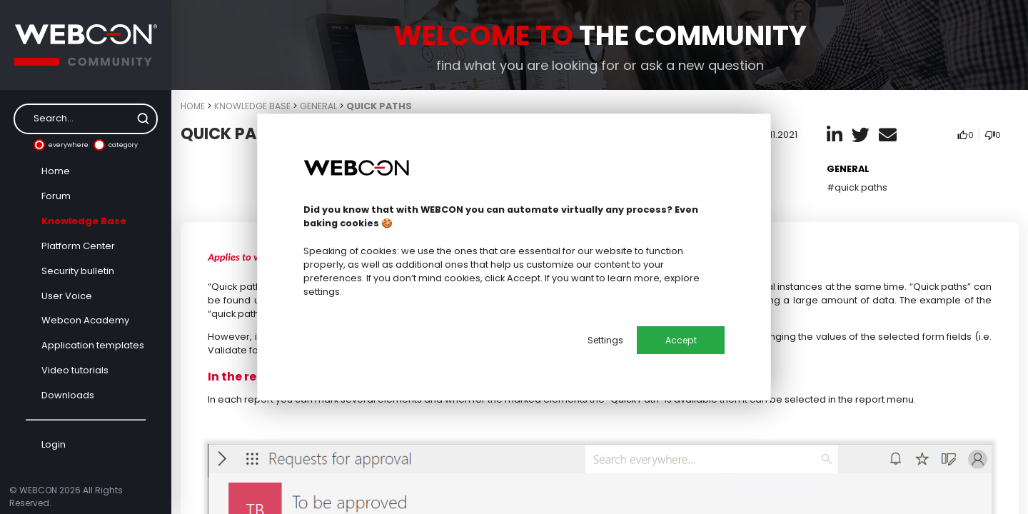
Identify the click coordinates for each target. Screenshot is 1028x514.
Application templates (92, 345)
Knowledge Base (83, 221)
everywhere (61, 145)
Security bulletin (77, 271)
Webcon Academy (85, 320)
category (116, 145)
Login (53, 444)
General (323, 106)
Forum (56, 196)
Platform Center (78, 246)
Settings (602, 340)
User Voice (66, 296)
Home (55, 171)
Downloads (67, 395)
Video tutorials (75, 370)
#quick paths (857, 187)
